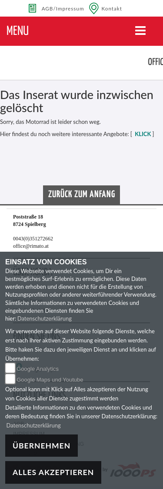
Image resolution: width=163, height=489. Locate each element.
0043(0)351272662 (33, 239)
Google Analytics (38, 369)
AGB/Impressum (63, 8)
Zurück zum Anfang (81, 194)
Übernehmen (41, 445)
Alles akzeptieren (53, 472)
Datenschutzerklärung (44, 318)
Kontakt (112, 8)
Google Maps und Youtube (50, 379)
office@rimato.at (31, 246)
